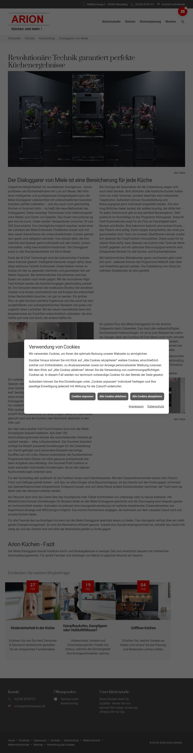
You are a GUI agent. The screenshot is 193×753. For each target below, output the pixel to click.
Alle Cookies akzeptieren (147, 391)
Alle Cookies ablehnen (113, 391)
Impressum (136, 401)
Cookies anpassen (82, 391)
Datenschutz (155, 401)
